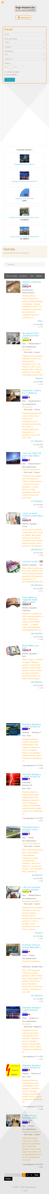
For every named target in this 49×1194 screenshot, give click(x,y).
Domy (24, 955)
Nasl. (36, 1175)
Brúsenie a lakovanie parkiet (31, 283)
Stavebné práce (27, 290)
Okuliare (25, 1073)
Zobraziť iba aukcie (13, 72)
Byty (24, 344)
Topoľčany (26, 610)
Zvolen (31, 1126)
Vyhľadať (9, 79)
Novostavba (26, 349)
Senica (42, 565)
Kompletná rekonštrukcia (31, 901)
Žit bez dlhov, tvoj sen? (30, 646)
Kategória (24, 276)
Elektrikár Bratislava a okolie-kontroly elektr (31, 1010)
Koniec (8, 1179)
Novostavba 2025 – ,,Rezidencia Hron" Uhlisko (31, 335)
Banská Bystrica (28, 293)
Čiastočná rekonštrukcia (31, 470)
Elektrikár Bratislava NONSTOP (24, 164)
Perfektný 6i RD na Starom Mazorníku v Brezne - (24, 217)
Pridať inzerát (23, 17)
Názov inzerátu (12, 276)
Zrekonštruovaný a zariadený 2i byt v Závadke (30, 829)
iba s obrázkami (12, 75)
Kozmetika (26, 782)
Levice (24, 526)
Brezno (31, 838)
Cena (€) (7, 63)
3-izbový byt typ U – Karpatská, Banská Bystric (24, 236)
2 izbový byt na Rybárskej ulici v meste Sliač (29, 1117)
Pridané (39, 276)
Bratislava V (36, 732)
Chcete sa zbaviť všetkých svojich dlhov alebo (32, 515)
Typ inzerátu (8, 51)
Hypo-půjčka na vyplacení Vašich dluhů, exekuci (29, 599)
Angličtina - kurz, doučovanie (24, 198)
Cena (32, 276)
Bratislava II (36, 1073)
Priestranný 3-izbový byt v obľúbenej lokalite (31, 392)
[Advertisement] (24, 115)
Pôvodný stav (27, 407)
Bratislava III (27, 785)
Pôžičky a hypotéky (29, 524)
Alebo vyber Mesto (10, 39)
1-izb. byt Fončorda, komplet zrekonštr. (31, 888)
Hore (24, 1191)
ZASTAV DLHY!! (30, 561)
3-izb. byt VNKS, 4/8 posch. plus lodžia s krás (31, 455)
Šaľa (24, 656)
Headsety (25, 732)
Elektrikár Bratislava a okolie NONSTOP (25, 181)
